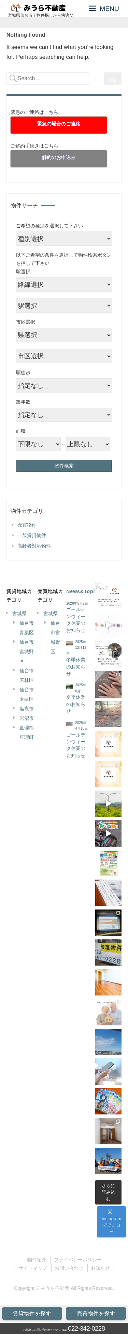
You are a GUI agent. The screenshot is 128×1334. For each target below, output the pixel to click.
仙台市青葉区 (26, 627)
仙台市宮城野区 (26, 651)
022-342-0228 (86, 1328)
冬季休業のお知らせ (75, 666)
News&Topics (83, 591)
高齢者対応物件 (34, 546)
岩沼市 (26, 718)
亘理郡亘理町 (26, 732)
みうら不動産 (55, 1288)
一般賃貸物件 (31, 535)
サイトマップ (32, 1268)
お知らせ (100, 1268)
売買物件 (27, 524)
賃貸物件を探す (32, 1313)
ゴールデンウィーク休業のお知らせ (75, 620)
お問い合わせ (69, 1268)
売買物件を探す (96, 1313)
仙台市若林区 (26, 675)
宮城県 (19, 613)
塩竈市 (26, 708)
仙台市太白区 (26, 694)
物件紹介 (36, 1259)
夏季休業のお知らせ (75, 704)
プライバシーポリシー (78, 1259)
